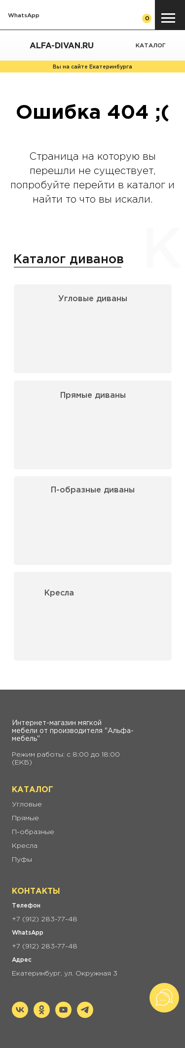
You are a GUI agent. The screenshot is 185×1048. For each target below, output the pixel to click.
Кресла (59, 593)
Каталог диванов (68, 259)
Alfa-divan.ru (62, 46)
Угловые (27, 804)
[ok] (42, 1015)
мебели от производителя (57, 731)
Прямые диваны (93, 395)
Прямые (25, 818)
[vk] (20, 1015)
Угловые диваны (92, 299)
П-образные (33, 832)
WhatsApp (23, 15)
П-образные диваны (93, 490)
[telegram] (85, 1015)
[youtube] (63, 1015)
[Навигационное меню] (168, 18)
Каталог (151, 45)
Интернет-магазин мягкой (57, 723)
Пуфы (22, 860)
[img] (175, 46)
